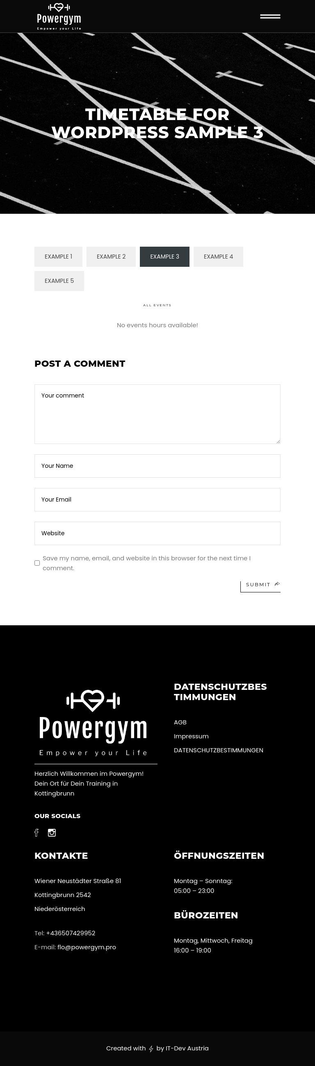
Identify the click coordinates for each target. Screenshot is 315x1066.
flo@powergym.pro (86, 947)
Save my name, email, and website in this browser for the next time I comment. (147, 563)
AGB (180, 722)
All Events (157, 305)
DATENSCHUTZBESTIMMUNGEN (219, 750)
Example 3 (164, 256)
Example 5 (59, 281)
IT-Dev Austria (187, 1048)
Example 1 (58, 256)
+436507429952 (70, 933)
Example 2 (111, 256)
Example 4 (218, 256)
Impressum (191, 736)
